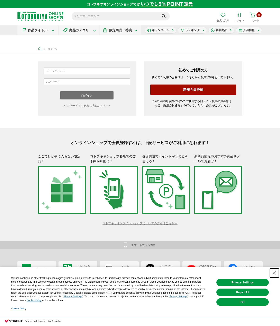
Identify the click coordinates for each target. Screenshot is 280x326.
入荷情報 (249, 30)
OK (243, 302)
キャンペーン (160, 30)
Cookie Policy (34, 300)
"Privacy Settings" (73, 296)
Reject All (242, 292)
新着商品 (221, 30)
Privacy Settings (243, 282)
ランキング (192, 30)
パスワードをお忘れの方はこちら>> (87, 105)
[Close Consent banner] (274, 272)
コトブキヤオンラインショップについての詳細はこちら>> (139, 223)
